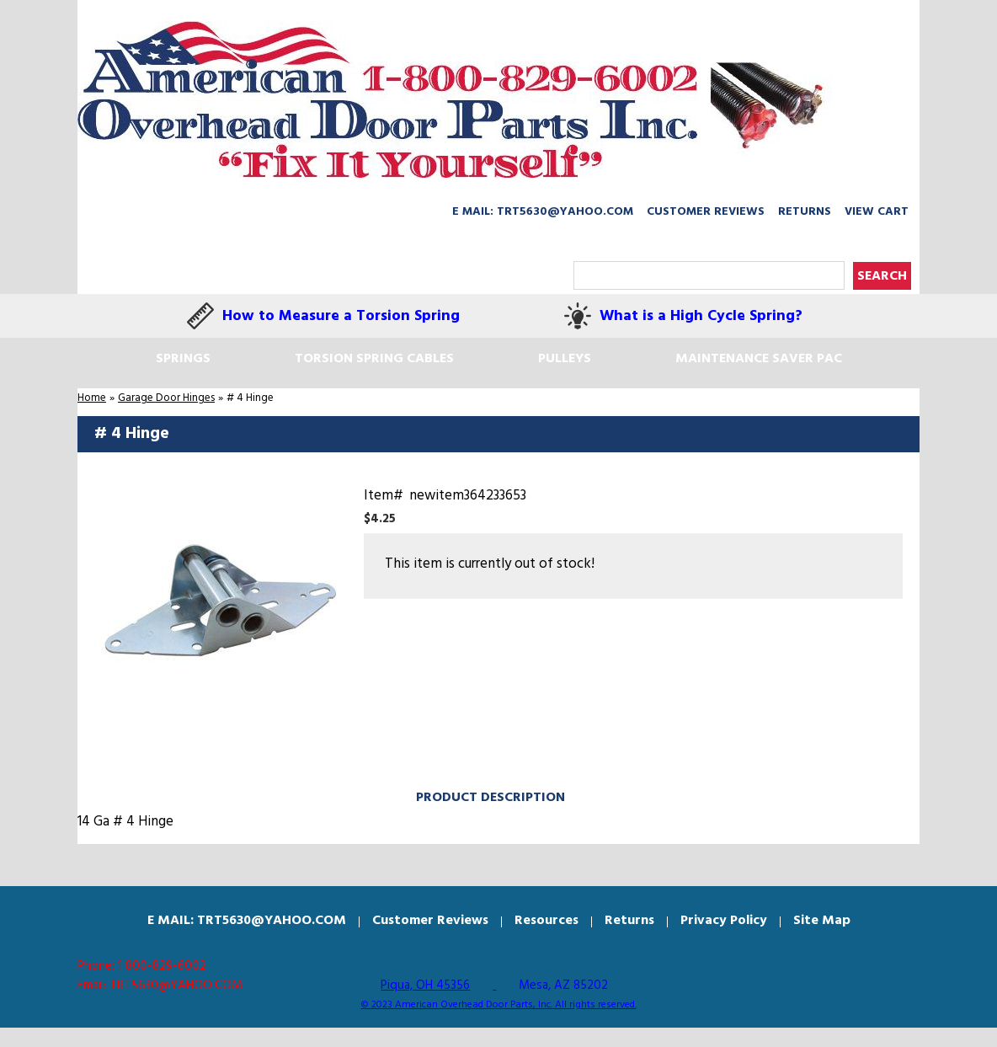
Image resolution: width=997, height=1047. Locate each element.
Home (91, 398)
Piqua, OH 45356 (425, 985)
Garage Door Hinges (166, 398)
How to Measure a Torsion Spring (341, 316)
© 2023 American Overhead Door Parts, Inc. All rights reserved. (499, 1004)
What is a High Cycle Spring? (701, 316)
